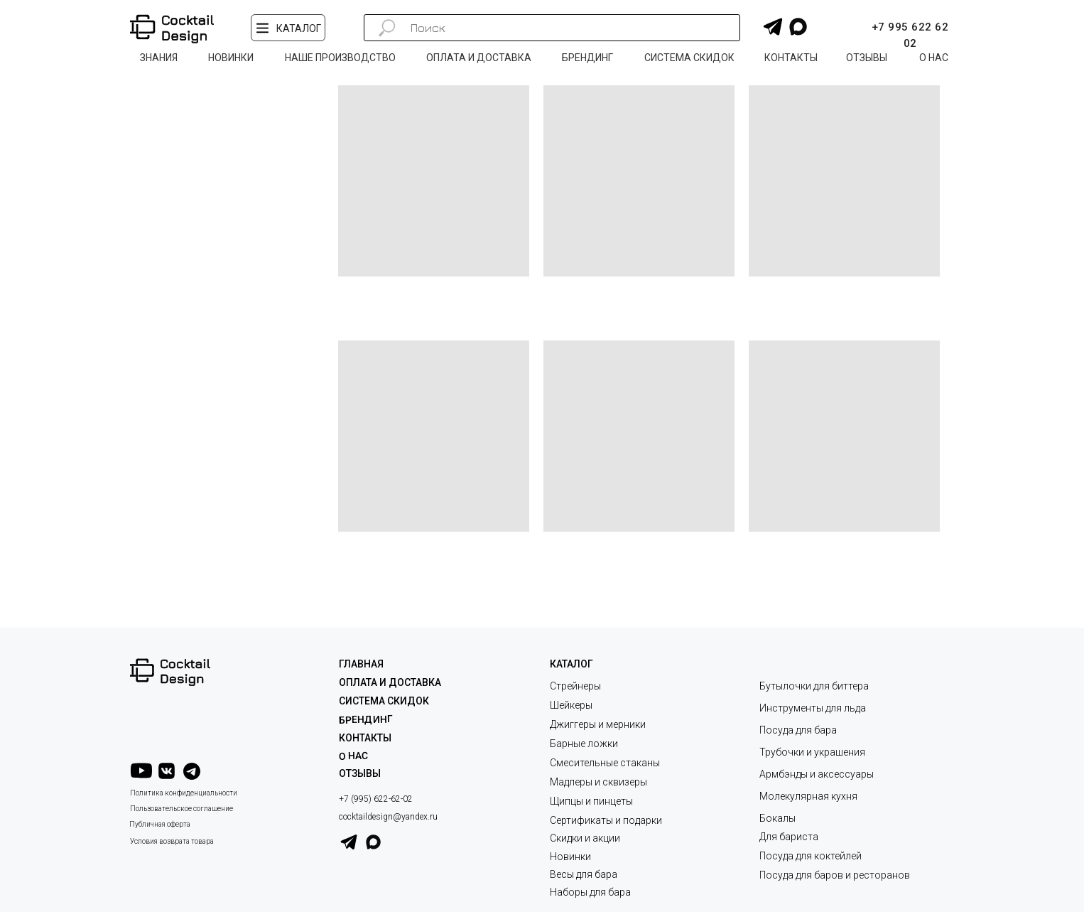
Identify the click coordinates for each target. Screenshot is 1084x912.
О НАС (353, 756)
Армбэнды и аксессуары (816, 774)
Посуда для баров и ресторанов (834, 875)
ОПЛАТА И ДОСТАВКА (390, 682)
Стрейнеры (575, 686)
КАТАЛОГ (571, 664)
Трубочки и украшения (812, 752)
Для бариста (788, 836)
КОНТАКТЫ (365, 738)
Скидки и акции (585, 838)
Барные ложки (584, 743)
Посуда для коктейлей (810, 856)
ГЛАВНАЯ (361, 664)
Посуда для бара (798, 730)
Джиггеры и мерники (598, 724)
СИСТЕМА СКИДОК (384, 701)
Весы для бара (583, 874)
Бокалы (777, 818)
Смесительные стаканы (605, 762)
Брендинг (366, 719)
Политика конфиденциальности (183, 793)
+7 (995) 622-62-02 (376, 799)
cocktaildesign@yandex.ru (388, 817)
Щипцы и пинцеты (591, 801)
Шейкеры (571, 705)
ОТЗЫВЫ (360, 773)
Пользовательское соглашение (181, 808)
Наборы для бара (590, 892)
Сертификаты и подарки (606, 820)
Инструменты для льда (812, 708)
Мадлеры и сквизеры (598, 782)
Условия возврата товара (172, 841)
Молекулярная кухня (808, 796)
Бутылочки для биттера (814, 686)
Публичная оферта (159, 824)
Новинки (570, 856)
